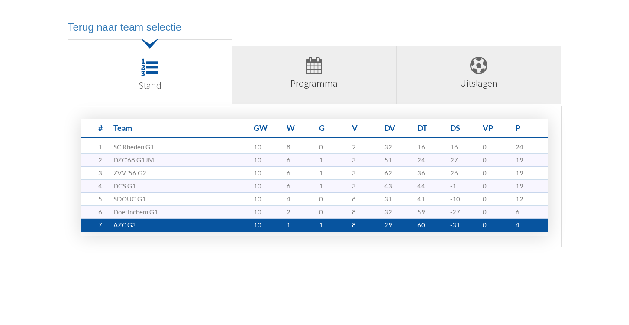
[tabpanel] (314, 179)
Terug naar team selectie (125, 27)
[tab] (150, 76)
